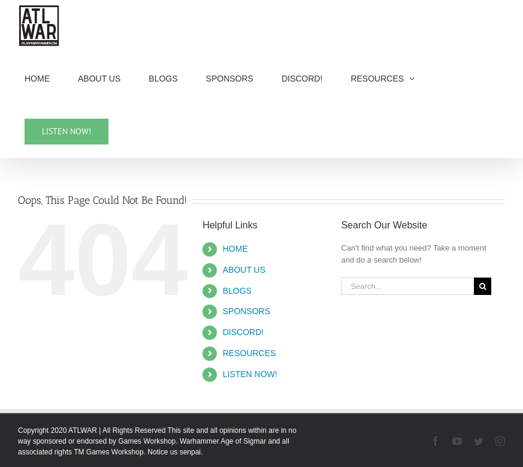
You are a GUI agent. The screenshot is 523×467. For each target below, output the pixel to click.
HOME (235, 249)
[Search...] (407, 286)
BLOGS (237, 291)
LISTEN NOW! (250, 374)
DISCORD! (243, 332)
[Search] (482, 286)
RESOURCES (249, 353)
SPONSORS (246, 311)
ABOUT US (244, 270)
